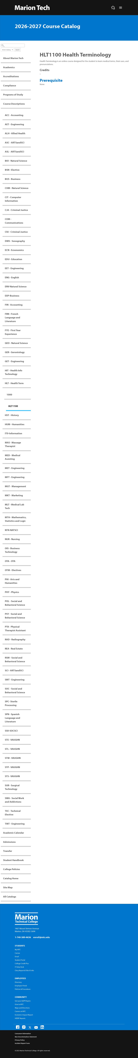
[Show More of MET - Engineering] (29, 468)
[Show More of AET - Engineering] (29, 124)
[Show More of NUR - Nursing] (29, 539)
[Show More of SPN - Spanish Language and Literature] (29, 714)
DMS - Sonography (15, 240)
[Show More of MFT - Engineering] (29, 477)
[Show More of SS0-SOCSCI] (29, 730)
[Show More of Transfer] (29, 851)
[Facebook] (17, 1027)
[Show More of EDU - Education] (29, 259)
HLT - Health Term (14, 383)
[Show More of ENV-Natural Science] (29, 286)
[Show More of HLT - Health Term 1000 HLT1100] (29, 383)
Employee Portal (21, 986)
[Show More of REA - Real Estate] (29, 648)
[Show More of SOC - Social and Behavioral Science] (29, 688)
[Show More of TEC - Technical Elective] (29, 811)
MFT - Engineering (14, 477)
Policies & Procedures (22, 989)
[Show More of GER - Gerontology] (29, 352)
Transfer (7, 850)
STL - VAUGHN (12, 748)
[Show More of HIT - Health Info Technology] (29, 370)
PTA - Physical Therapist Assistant (15, 628)
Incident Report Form (22, 1043)
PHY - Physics (12, 591)
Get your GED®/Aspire (23, 1001)
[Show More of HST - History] (29, 415)
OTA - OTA (10, 560)
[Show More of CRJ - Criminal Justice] (29, 232)
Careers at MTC (20, 1011)
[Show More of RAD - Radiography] (29, 639)
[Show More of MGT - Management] (29, 486)
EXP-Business (12, 295)
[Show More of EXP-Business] (29, 295)
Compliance (9, 85)
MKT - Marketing (14, 495)
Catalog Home (10, 878)
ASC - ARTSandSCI (14, 142)
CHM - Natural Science (16, 187)
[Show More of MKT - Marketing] (29, 495)
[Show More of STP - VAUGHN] (29, 767)
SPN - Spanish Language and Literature (12, 718)
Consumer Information (23, 1033)
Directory (18, 982)
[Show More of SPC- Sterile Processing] (29, 701)
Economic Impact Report (24, 1015)
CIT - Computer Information (13, 199)
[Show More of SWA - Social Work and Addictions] (29, 798)
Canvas (17, 953)
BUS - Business (12, 178)
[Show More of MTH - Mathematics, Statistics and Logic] (29, 517)
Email (17, 956)
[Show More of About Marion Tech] (29, 58)
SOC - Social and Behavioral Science (15, 690)
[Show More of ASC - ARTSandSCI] (29, 142)
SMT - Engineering (14, 679)
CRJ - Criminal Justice (16, 231)
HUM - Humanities (14, 424)
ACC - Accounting (14, 115)
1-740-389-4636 (23, 937)
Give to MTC (19, 1004)
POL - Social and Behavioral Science (15, 603)
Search (17, 50)
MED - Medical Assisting (12, 457)
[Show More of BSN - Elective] (29, 170)
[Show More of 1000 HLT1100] (29, 394)
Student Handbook (13, 860)
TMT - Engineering (15, 823)
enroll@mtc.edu (41, 937)
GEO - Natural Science (16, 342)
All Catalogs (9, 896)
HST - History (12, 415)
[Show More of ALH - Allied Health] (29, 133)
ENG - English (12, 277)
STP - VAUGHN (12, 767)
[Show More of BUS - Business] (29, 179)
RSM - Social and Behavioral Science (15, 659)
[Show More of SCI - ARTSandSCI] (29, 670)
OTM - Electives (13, 570)
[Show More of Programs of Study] (29, 94)
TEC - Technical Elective (13, 812)
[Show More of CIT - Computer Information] (29, 197)
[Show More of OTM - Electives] (29, 570)
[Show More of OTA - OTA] (29, 561)
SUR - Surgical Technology (12, 787)
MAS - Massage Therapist (13, 444)
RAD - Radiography (15, 639)
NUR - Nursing (12, 539)
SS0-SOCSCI (11, 730)
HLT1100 (13, 406)
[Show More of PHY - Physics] (29, 592)
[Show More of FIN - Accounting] (29, 304)
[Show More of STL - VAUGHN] (29, 749)
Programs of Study (13, 94)
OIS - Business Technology (12, 550)
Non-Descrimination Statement (26, 1037)
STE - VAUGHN (12, 739)
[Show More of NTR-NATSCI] (29, 530)
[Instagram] (24, 1027)
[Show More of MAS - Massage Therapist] (29, 442)
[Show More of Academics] (29, 67)
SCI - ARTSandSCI (14, 670)
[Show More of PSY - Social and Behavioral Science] (29, 614)
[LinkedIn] (42, 1027)
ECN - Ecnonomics (14, 249)
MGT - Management (15, 486)
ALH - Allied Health (15, 133)
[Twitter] (30, 1027)
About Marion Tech (13, 58)
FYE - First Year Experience (13, 332)
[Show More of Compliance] (29, 85)
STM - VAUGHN (13, 757)
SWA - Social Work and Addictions (14, 800)
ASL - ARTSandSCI (14, 151)
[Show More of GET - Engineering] (29, 361)
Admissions (9, 841)
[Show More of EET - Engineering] (29, 268)
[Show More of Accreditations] (29, 76)
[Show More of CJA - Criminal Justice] (29, 210)
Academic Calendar (13, 832)
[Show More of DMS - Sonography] (29, 241)
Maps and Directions (22, 1008)
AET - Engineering (14, 124)
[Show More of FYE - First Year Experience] (29, 330)
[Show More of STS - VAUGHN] (29, 776)
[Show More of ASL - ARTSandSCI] (29, 151)
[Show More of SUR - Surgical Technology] (29, 785)
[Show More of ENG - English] (29, 277)
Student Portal (20, 960)
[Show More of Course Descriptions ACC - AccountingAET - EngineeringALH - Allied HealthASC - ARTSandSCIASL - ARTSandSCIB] (29, 104)
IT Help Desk (19, 967)
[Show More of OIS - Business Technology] (29, 548)
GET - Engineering (14, 361)
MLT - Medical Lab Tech (14, 506)
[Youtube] (36, 1027)
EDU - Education (13, 259)
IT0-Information (13, 433)
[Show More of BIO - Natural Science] (29, 161)
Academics (9, 67)
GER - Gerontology (15, 352)
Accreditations (11, 76)
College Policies (11, 869)
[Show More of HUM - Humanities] (29, 424)
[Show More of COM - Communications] (29, 219)
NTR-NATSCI (11, 529)
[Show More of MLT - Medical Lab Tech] (29, 504)
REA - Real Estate (14, 648)
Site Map (8, 887)
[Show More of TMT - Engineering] (29, 823)
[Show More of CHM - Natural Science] (29, 188)
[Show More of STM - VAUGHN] (29, 758)
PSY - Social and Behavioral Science (15, 615)
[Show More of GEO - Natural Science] (29, 343)
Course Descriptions (14, 103)
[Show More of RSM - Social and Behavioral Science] (29, 657)
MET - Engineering (14, 467)
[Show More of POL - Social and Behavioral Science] (29, 601)
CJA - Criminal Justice (16, 209)
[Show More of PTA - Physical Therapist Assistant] (29, 626)
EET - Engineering (14, 268)
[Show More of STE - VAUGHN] (29, 739)
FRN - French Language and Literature (12, 317)
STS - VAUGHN (12, 776)
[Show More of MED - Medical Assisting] (29, 455)
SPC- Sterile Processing (11, 703)
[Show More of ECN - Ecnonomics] (29, 250)
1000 (9, 394)
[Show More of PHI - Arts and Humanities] (29, 579)
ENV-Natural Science (16, 286)
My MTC (18, 949)
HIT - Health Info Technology (13, 372)
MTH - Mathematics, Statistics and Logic (15, 519)
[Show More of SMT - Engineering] (29, 679)
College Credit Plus (22, 963)
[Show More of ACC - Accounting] (29, 115)
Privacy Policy (20, 1040)
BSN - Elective (12, 169)
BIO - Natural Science (16, 160)
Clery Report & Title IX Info (24, 970)
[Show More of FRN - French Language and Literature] (29, 314)
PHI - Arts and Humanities (12, 581)
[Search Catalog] (13, 45)
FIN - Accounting (13, 304)
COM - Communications (14, 220)
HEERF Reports (20, 1018)
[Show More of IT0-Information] (29, 433)
